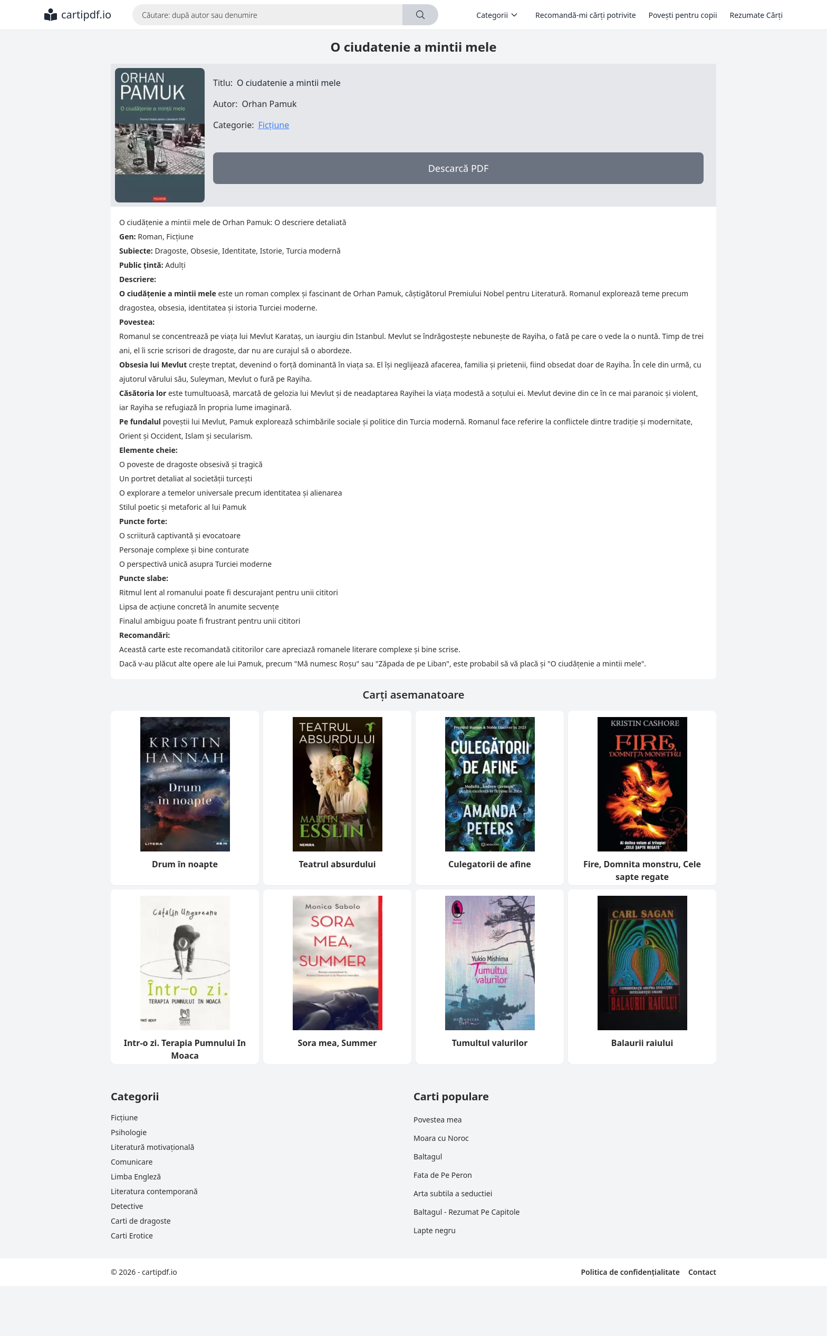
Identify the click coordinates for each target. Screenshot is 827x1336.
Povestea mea (438, 1120)
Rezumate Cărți (756, 15)
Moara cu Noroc (441, 1138)
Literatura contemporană (154, 1191)
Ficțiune (273, 125)
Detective (127, 1206)
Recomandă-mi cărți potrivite (585, 15)
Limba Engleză (136, 1177)
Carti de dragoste (141, 1221)
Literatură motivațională (152, 1147)
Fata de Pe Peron (443, 1175)
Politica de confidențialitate (630, 1272)
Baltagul (428, 1156)
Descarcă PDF (458, 168)
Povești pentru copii (683, 15)
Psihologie (129, 1132)
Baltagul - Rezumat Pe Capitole (467, 1212)
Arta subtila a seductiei (453, 1193)
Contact (702, 1272)
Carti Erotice (132, 1236)
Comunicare (131, 1162)
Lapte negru (435, 1230)
